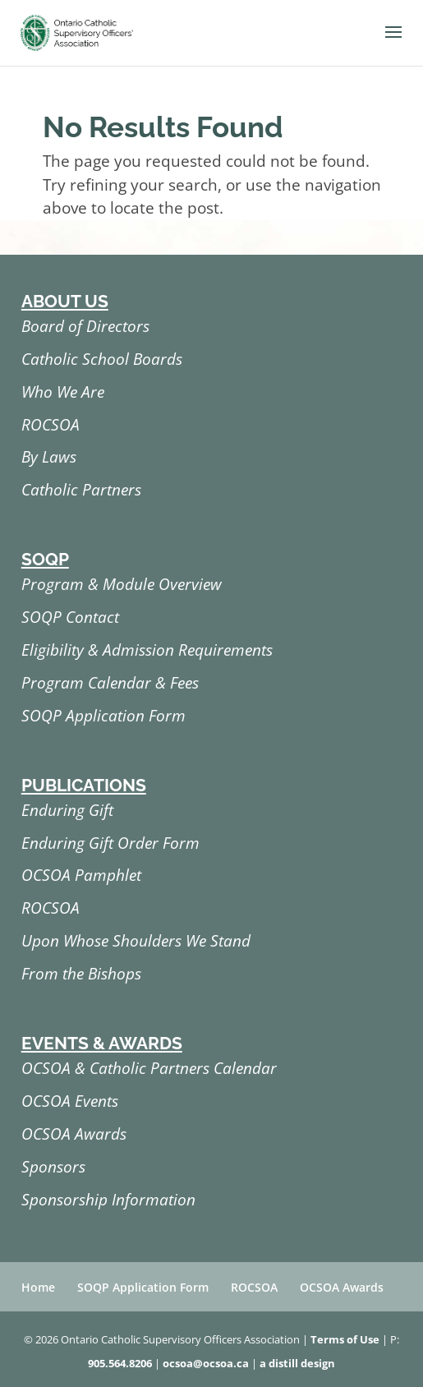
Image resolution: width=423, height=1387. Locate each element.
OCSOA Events (69, 1101)
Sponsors (53, 1166)
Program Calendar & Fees (110, 683)
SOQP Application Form (103, 715)
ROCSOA (50, 424)
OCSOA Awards (73, 1134)
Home (38, 1287)
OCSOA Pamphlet (81, 875)
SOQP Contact (70, 617)
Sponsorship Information (108, 1199)
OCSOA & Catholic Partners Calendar (149, 1068)
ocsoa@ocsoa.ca (206, 1363)
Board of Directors (85, 326)
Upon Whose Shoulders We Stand (136, 941)
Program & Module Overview (121, 584)
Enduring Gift (67, 810)
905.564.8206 (120, 1363)
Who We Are (62, 392)
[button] (393, 43)
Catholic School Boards (101, 359)
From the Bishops (81, 973)
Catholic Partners (81, 489)
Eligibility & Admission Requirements (147, 650)
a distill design (297, 1363)
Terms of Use (344, 1339)
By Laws (48, 457)
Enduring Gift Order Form (110, 843)
